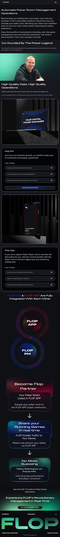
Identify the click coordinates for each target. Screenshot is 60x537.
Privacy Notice (52, 533)
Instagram (31, 514)
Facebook (5, 514)
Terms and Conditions (10, 533)
